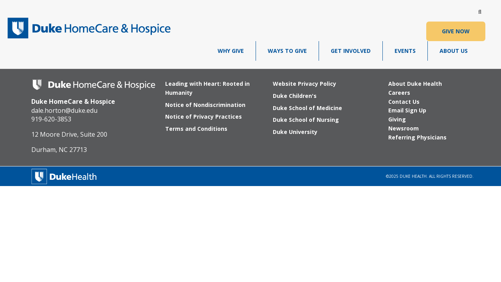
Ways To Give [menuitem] (287, 50)
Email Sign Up (407, 110)
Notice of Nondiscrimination (205, 104)
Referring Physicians (417, 137)
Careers (399, 92)
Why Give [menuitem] (231, 50)
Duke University (295, 132)
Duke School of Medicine (307, 108)
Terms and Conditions (196, 128)
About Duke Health (415, 83)
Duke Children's (295, 95)
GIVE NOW (456, 31)
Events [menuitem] (405, 50)
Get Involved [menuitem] (351, 50)
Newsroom (403, 128)
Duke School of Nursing (306, 119)
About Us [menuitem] (454, 50)
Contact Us (404, 101)
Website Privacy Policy (304, 83)
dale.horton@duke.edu (64, 110)
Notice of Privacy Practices (203, 116)
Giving (397, 119)
